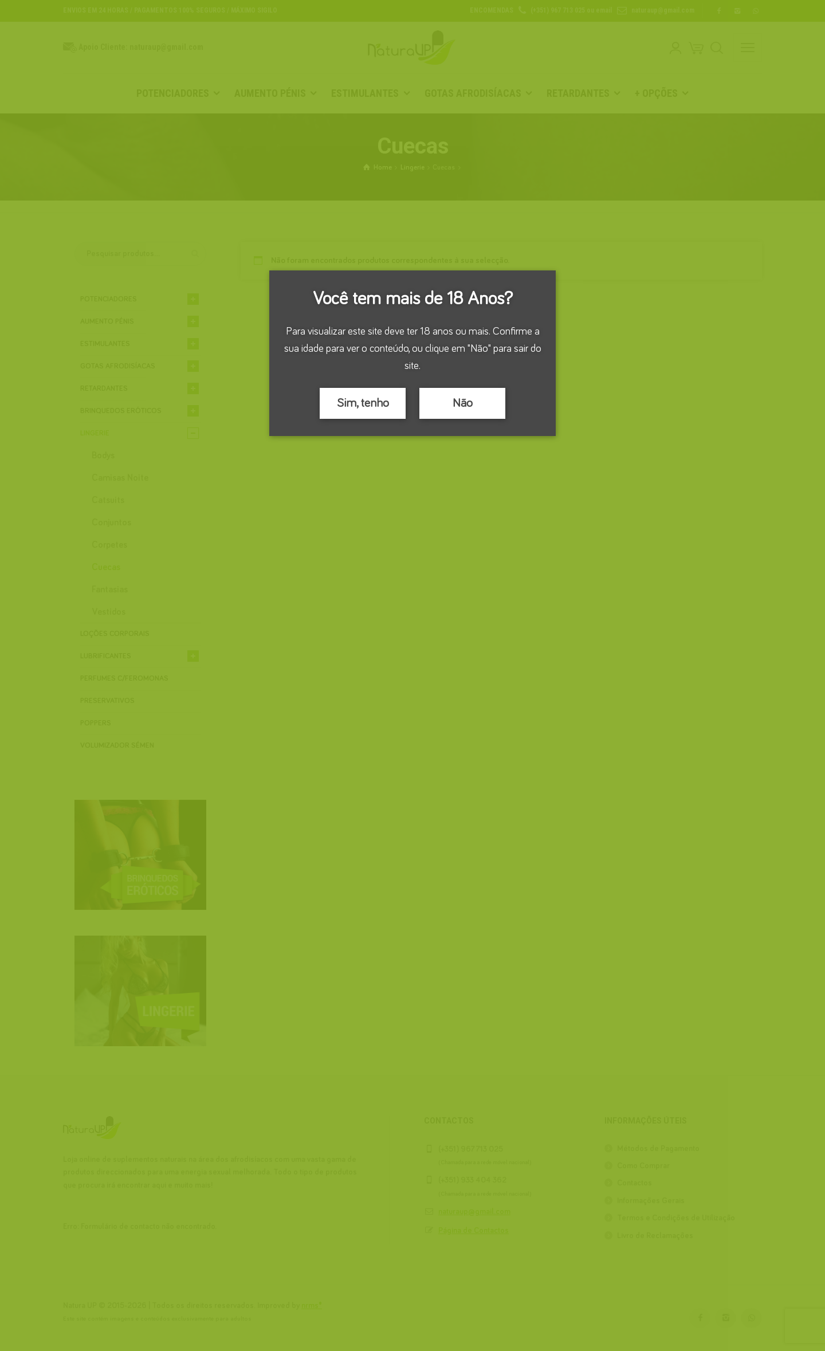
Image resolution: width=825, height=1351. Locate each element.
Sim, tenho (363, 403)
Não (463, 403)
